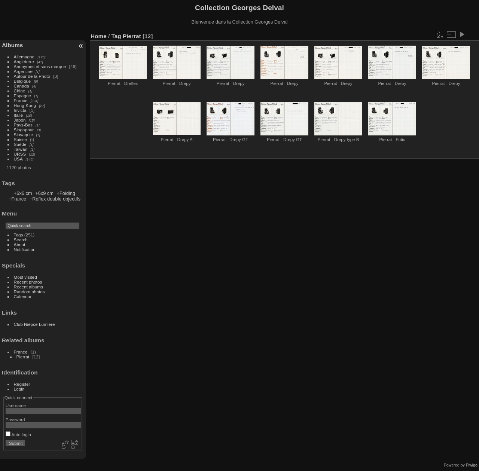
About (19, 244)
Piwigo (472, 465)
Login (19, 388)
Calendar (23, 296)
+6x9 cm (44, 193)
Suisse (20, 139)
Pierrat (23, 356)
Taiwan (21, 149)
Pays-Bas (23, 124)
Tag (116, 36)
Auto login (18, 434)
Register (22, 384)
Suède (20, 144)
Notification (25, 249)
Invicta (20, 110)
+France (17, 199)
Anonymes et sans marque (40, 66)
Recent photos (28, 281)
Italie (18, 115)
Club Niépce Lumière (34, 324)
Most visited (25, 277)
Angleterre (24, 61)
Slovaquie (23, 134)
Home (99, 36)
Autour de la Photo (32, 76)
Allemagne (24, 56)
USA (18, 158)
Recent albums (28, 286)
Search (21, 239)
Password (15, 419)
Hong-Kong (25, 105)
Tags (18, 234)
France (21, 100)
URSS (20, 154)
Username (16, 405)
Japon (20, 119)
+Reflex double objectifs (55, 199)
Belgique (22, 81)
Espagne (22, 95)
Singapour (24, 129)
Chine (19, 90)
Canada (21, 85)
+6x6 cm (23, 193)
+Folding (66, 193)
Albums (12, 45)
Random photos (29, 291)
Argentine (23, 71)
